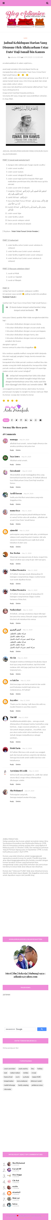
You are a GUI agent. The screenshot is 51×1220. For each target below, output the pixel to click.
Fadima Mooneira (18, 570)
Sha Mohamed (16, 790)
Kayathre (14, 700)
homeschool (8, 1077)
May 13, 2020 (34, 771)
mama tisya (15, 510)
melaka (25, 1073)
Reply (12, 450)
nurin (18, 1077)
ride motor (7, 1089)
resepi (34, 1073)
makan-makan (15, 1073)
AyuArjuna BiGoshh (18, 771)
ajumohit (14, 530)
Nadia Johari (15, 610)
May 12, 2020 (27, 610)
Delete (18, 450)
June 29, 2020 (29, 791)
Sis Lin (13, 657)
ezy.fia (15, 1186)
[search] (20, 1029)
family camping (23, 1085)
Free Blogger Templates (32, 1217)
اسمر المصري (15, 629)
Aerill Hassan (16, 493)
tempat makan (9, 1081)
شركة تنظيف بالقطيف (18, 633)
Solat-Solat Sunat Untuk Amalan (25, 231)
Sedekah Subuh (9, 297)
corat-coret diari (9, 1068)
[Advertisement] (25, 909)
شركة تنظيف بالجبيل (17, 636)
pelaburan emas (37, 1085)
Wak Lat (16, 1198)
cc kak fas (14, 680)
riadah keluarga (9, 1085)
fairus (14, 1204)
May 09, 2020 (24, 440)
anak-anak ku (23, 1068)
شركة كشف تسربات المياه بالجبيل (22, 639)
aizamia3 (16, 1192)
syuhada (26, 1077)
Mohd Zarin (15, 748)
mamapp (14, 439)
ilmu (32, 1068)
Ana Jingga (17, 1175)
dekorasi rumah (36, 1081)
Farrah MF (16, 1169)
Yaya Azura (15, 456)
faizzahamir (15, 471)
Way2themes (25, 1216)
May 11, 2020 (26, 511)
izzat (5, 1073)
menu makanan (22, 1081)
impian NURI (36, 1077)
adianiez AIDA (15, 57)
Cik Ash (15, 1180)
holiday (39, 1068)
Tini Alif (13, 717)
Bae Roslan (15, 553)
